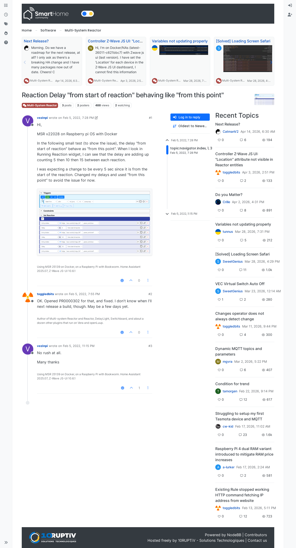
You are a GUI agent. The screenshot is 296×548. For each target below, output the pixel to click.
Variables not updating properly (180, 41)
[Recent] (6, 15)
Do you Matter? (228, 194)
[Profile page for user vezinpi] (27, 120)
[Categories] (6, 5)
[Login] (290, 5)
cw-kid (228, 426)
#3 (150, 346)
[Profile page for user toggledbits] (27, 297)
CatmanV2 (231, 131)
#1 (150, 118)
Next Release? (36, 41)
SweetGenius (233, 261)
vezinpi (42, 118)
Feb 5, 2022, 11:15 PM (79, 346)
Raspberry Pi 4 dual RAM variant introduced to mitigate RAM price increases (244, 454)
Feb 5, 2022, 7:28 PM (78, 118)
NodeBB (234, 534)
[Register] (290, 15)
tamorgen (230, 391)
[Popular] (6, 33)
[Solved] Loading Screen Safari (243, 41)
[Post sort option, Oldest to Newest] (190, 126)
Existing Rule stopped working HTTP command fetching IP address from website (242, 495)
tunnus (228, 231)
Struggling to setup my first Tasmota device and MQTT (239, 416)
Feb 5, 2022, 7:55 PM (84, 294)
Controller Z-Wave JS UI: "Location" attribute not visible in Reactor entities (244, 159)
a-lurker (228, 467)
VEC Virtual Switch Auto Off (240, 283)
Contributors (256, 534)
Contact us (257, 540)
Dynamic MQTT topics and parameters (238, 351)
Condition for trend (232, 383)
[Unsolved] (6, 42)
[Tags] (6, 24)
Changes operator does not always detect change (239, 316)
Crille (226, 202)
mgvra (227, 361)
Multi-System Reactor (44, 80)
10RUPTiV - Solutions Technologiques (211, 540)
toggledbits (45, 294)
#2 (150, 294)
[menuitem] (290, 5)
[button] (6, 542)
